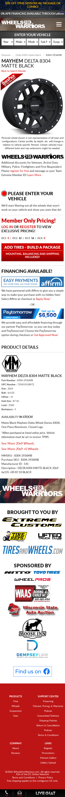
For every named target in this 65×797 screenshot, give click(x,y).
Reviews (15, 753)
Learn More (34, 175)
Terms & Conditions (48, 735)
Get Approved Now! (46, 335)
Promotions (48, 753)
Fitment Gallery (48, 758)
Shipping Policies (48, 721)
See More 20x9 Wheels (17, 443)
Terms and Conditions (23, 777)
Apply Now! (43, 299)
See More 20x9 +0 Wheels (19, 449)
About (15, 748)
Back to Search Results (13, 71)
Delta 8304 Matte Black (28, 55)
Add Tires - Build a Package (33, 252)
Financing (48, 701)
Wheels (16, 706)
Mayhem (6, 55)
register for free (19, 171)
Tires (15, 701)
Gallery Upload (48, 763)
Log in (7, 227)
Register (28, 227)
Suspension (16, 711)
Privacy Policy (45, 777)
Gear (15, 716)
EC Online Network (38, 774)
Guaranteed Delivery (48, 716)
